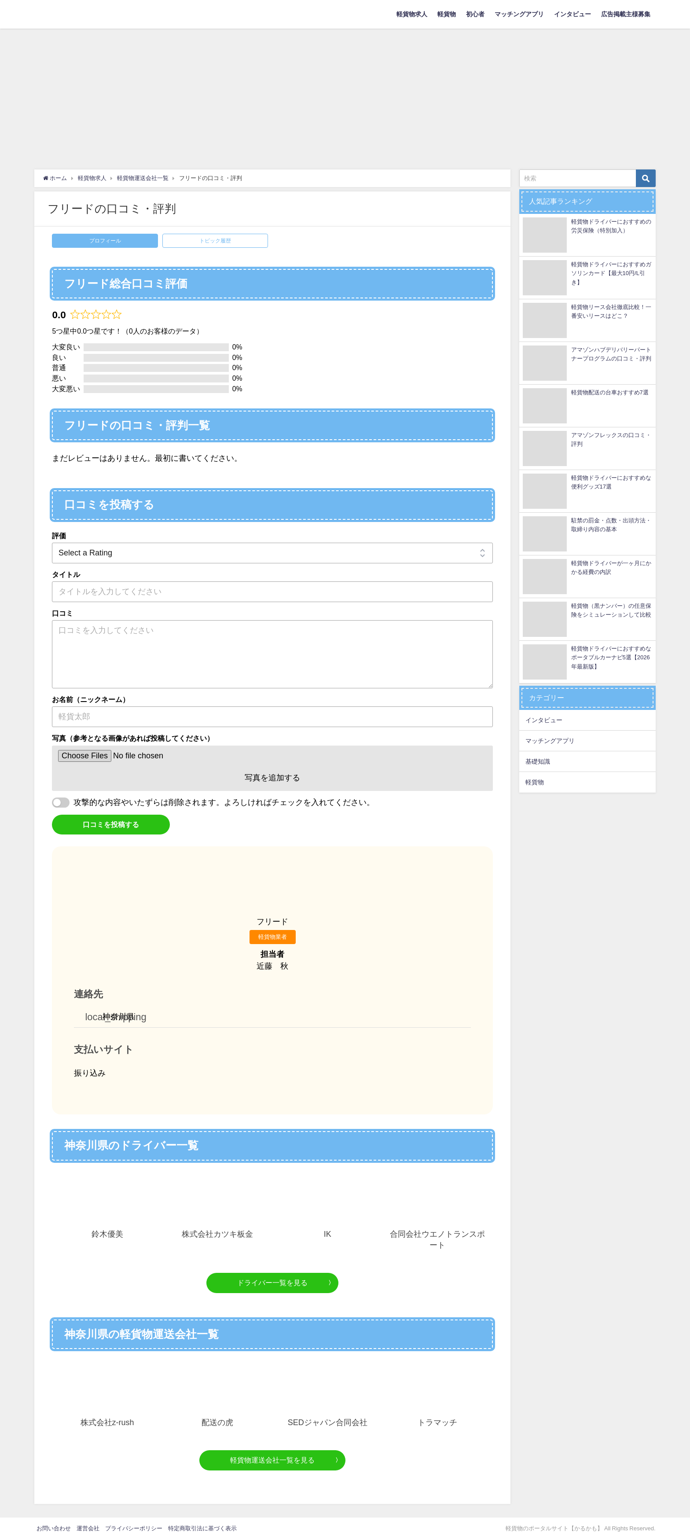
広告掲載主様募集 (625, 14)
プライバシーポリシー (133, 1528)
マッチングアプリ (519, 14)
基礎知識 (537, 761)
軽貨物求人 (411, 14)
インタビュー (572, 14)
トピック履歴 (215, 240)
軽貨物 (446, 14)
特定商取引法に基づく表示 (202, 1528)
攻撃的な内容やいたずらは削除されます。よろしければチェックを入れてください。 (223, 802)
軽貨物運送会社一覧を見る (272, 1459)
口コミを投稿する (111, 824)
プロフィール (105, 240)
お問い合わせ (54, 1528)
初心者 (475, 14)
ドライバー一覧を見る (272, 1282)
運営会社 (88, 1528)
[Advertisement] (345, 94)
